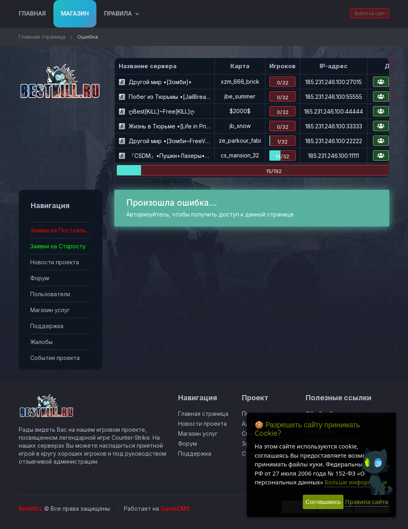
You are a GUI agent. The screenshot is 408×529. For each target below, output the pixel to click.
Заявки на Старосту (58, 246)
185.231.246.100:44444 (333, 111)
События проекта (55, 357)
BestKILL (31, 508)
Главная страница (42, 36)
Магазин (75, 13)
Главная (32, 13)
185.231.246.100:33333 (333, 126)
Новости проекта (54, 262)
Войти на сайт (370, 13)
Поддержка (46, 326)
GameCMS (175, 508)
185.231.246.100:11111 (333, 155)
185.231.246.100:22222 (333, 141)
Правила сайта (366, 501)
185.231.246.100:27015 (333, 82)
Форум (39, 278)
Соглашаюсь (323, 501)
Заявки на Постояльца (60, 230)
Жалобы (41, 341)
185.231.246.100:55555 (333, 96)
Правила (118, 13)
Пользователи (50, 294)
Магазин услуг (50, 310)
